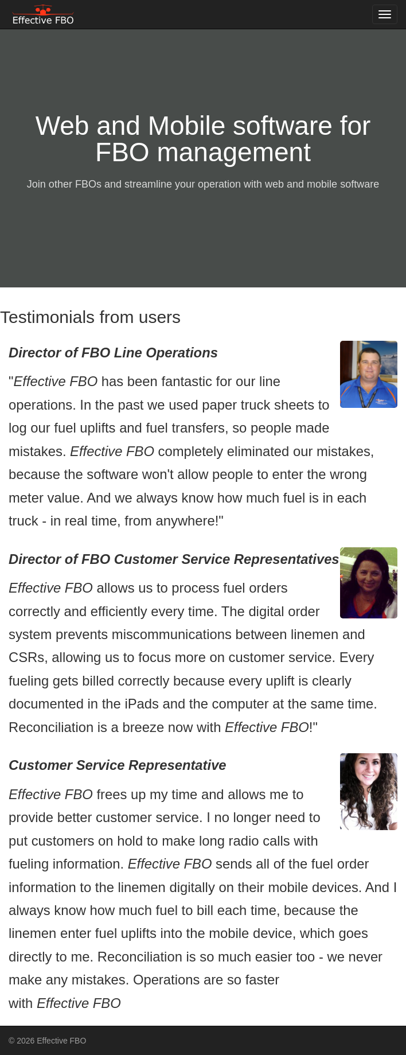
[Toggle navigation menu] (384, 14)
